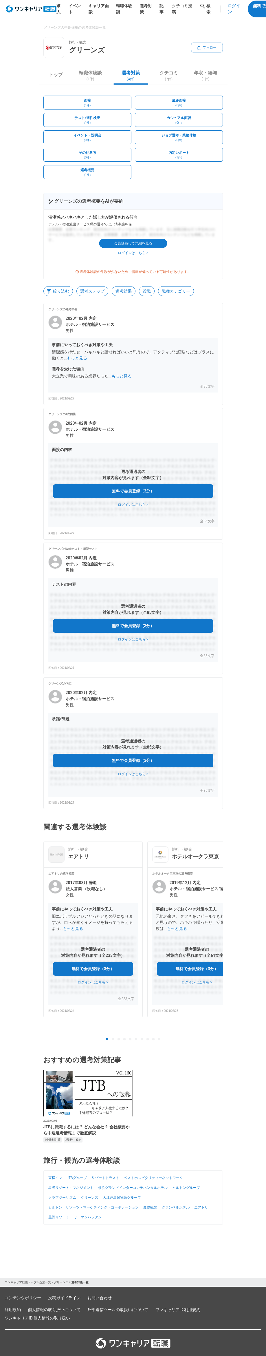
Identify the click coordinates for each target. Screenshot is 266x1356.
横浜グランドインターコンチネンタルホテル (133, 1188)
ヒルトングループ (186, 1188)
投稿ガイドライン (64, 1297)
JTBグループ (77, 1178)
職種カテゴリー (176, 291)
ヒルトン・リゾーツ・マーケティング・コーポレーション (93, 1207)
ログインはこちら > (133, 253)
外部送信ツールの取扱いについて (117, 1309)
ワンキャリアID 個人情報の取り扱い (37, 1318)
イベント (75, 8)
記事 (161, 8)
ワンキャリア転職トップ (20, 1282)
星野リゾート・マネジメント (70, 1188)
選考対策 (146, 8)
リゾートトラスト (105, 1178)
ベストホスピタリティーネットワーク (153, 1178)
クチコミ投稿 (182, 8)
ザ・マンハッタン (88, 1217)
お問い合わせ (99, 1297)
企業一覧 (45, 1282)
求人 (58, 8)
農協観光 (150, 1207)
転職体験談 (124, 8)
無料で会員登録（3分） (133, 491)
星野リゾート (58, 1217)
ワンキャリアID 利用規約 (177, 1309)
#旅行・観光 (73, 1139)
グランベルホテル (176, 1207)
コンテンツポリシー (23, 1297)
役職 (147, 291)
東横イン (55, 1178)
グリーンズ (89, 1198)
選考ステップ (92, 291)
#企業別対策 (53, 1139)
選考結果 (123, 291)
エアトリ (201, 1207)
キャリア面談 (99, 8)
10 (159, 1039)
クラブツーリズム (62, 1198)
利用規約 (13, 1309)
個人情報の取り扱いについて (54, 1309)
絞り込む (58, 291)
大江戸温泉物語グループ (122, 1198)
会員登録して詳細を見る (133, 243)
